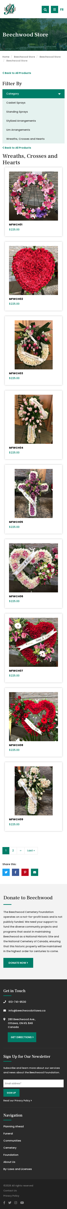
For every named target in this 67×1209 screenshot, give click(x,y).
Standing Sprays (17, 112)
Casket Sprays (15, 103)
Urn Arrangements (18, 130)
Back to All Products (16, 73)
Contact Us (10, 1190)
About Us (9, 1162)
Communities (12, 1141)
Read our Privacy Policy (17, 1100)
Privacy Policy (11, 1195)
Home (5, 56)
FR (62, 9)
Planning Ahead (13, 1126)
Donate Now (18, 963)
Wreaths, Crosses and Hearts (25, 139)
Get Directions (22, 1037)
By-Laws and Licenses (17, 1169)
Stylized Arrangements (21, 121)
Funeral (8, 1133)
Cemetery (9, 1148)
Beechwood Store (24, 56)
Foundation (10, 1155)
